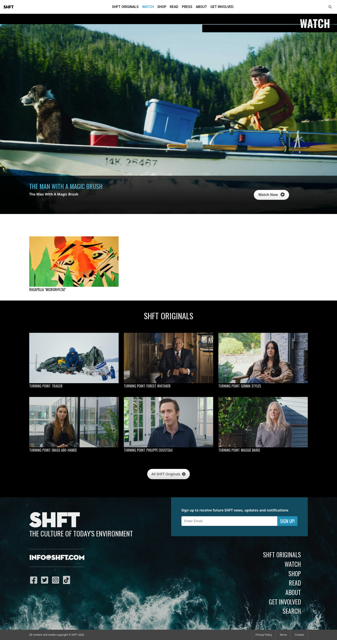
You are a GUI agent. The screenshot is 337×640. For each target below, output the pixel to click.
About (201, 7)
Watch (148, 7)
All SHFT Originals (169, 474)
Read (174, 7)
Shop (161, 7)
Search (292, 610)
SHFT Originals (125, 7)
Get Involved (222, 7)
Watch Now (271, 194)
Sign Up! (287, 521)
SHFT (8, 7)
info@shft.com (56, 558)
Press (187, 7)
